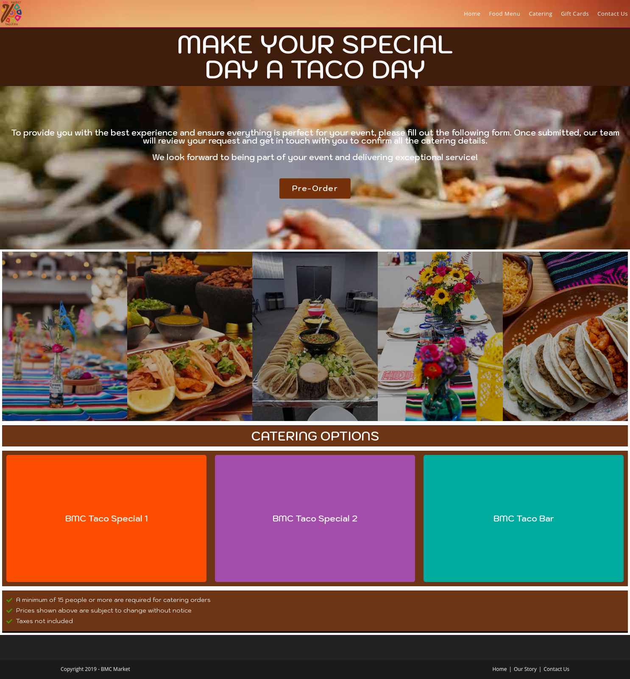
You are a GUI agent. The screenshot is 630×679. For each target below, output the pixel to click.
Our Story (525, 669)
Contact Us (556, 669)
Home (499, 669)
